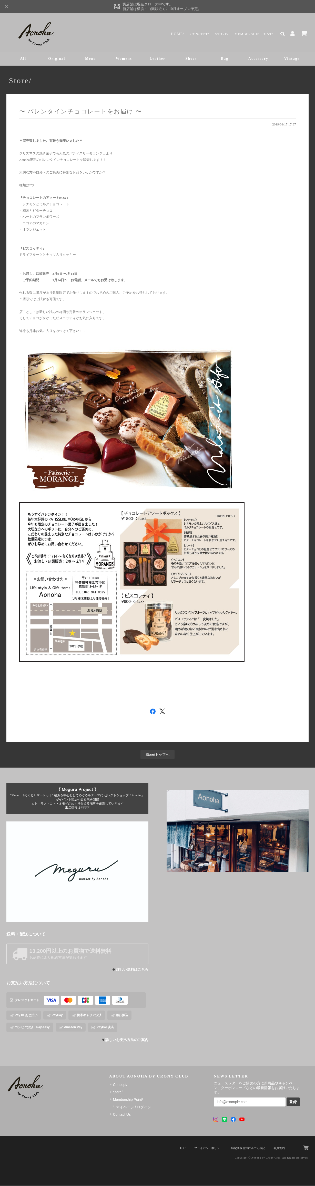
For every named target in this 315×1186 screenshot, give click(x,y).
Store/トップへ (157, 756)
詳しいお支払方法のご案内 (126, 1041)
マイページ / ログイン (133, 1108)
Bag (224, 59)
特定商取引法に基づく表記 (248, 1149)
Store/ (218, 34)
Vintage (292, 59)
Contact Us (122, 1116)
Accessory (258, 59)
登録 (293, 1103)
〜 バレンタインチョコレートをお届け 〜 (80, 112)
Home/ (171, 34)
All (23, 59)
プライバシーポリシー (208, 1149)
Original (56, 59)
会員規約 (279, 1149)
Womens (124, 59)
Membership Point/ (252, 34)
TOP (182, 1149)
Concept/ (194, 34)
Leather (157, 59)
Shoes (191, 59)
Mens (90, 59)
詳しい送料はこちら (132, 971)
